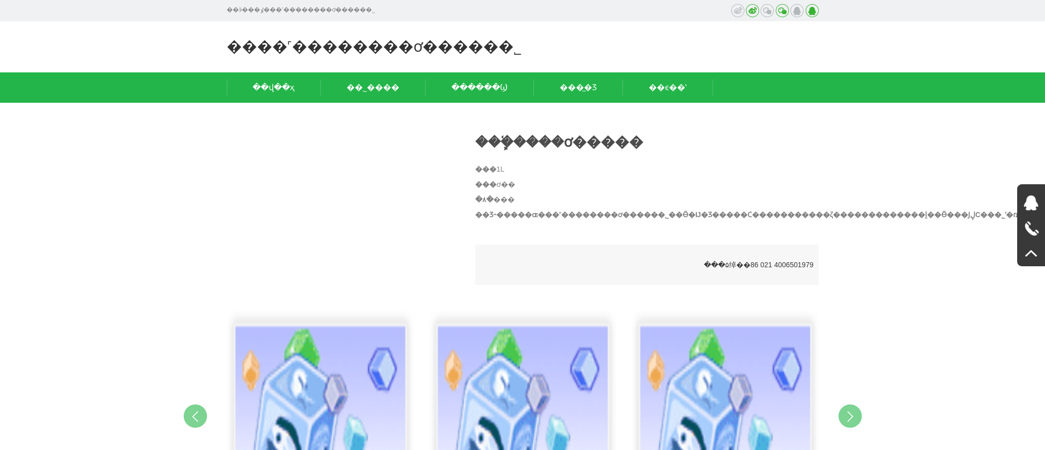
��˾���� (373, 87)
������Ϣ (479, 87)
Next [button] (850, 416)
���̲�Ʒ (578, 87)
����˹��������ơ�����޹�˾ (374, 46)
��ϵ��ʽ (668, 87)
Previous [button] (195, 416)
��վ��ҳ (274, 87)
